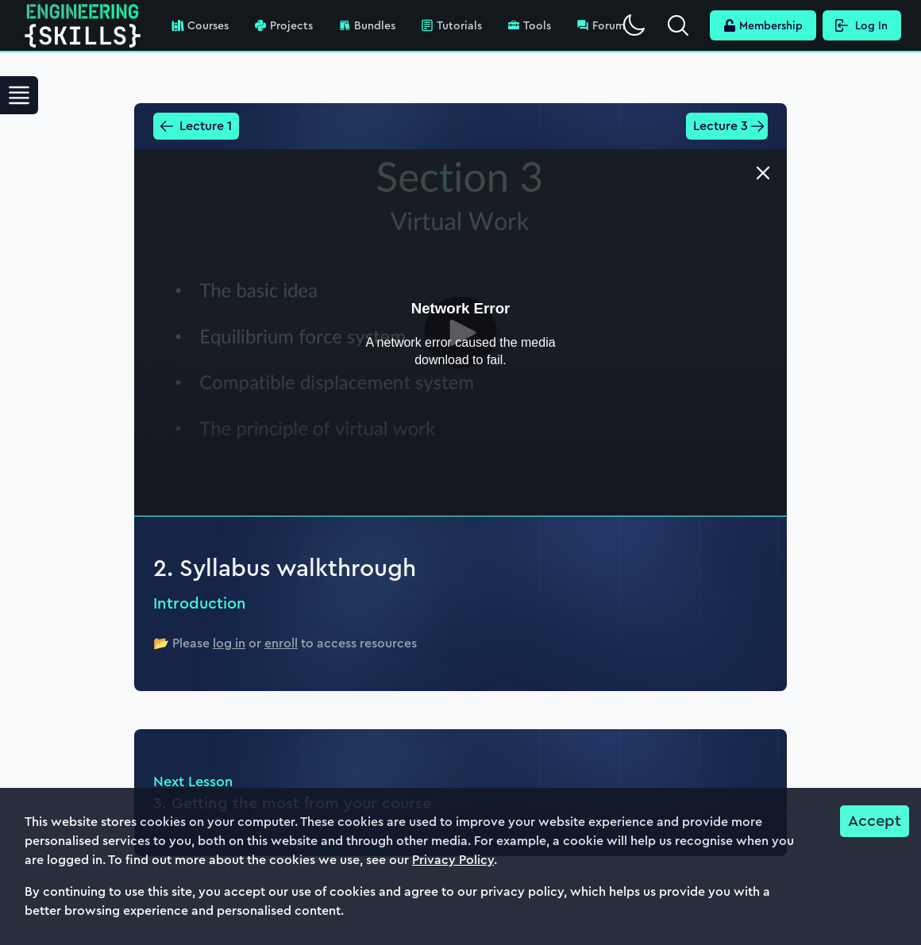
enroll (281, 643)
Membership (763, 25)
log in (229, 643)
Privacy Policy (453, 860)
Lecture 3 (729, 126)
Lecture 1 (195, 126)
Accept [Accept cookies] (874, 820)
